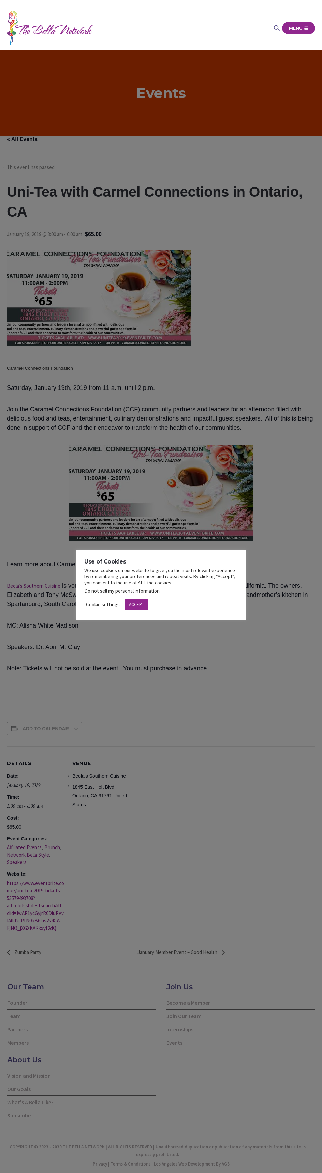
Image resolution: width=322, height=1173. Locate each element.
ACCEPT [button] (136, 604)
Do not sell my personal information (122, 591)
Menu (298, 28)
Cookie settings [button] (103, 604)
